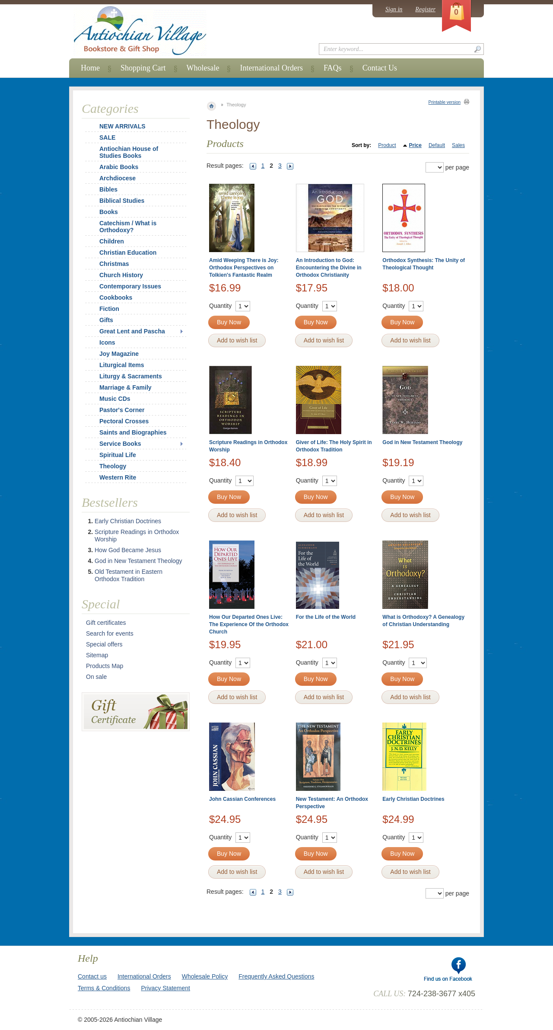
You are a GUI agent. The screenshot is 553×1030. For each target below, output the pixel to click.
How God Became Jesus (128, 550)
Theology (112, 466)
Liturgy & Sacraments (130, 376)
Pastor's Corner (121, 409)
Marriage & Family (125, 387)
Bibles (108, 189)
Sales (458, 145)
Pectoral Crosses (124, 421)
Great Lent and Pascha (132, 331)
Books (108, 211)
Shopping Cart (143, 68)
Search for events (109, 633)
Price (415, 145)
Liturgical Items (121, 364)
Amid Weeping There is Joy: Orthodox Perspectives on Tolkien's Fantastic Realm (243, 267)
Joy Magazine (119, 353)
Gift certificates (106, 622)
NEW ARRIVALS (122, 126)
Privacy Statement (165, 988)
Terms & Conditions (104, 988)
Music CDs (114, 398)
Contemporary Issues (130, 286)
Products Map (104, 665)
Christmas (108, 263)
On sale (96, 676)
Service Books (120, 443)
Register (425, 9)
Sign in (393, 9)
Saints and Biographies (133, 432)
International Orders (271, 68)
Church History (121, 275)
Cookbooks (115, 297)
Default (437, 145)
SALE (107, 137)
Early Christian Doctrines (413, 799)
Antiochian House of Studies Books (128, 152)
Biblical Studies (121, 200)
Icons (107, 342)
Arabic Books (118, 166)
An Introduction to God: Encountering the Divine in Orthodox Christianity (329, 267)
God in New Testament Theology (422, 442)
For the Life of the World (326, 617)
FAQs (333, 68)
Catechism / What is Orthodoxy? (127, 227)
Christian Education (127, 252)
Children (111, 241)
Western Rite (117, 477)
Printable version (445, 102)
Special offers (104, 644)
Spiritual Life (117, 454)
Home (90, 68)
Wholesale (203, 68)
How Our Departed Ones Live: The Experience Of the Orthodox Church (249, 624)
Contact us (92, 976)
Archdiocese (117, 178)
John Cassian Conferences (242, 799)
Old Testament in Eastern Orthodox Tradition (128, 575)
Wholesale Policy (205, 976)
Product (387, 145)
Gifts (106, 320)
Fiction (109, 308)
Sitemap (97, 655)
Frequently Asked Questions (276, 976)
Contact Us (379, 68)
